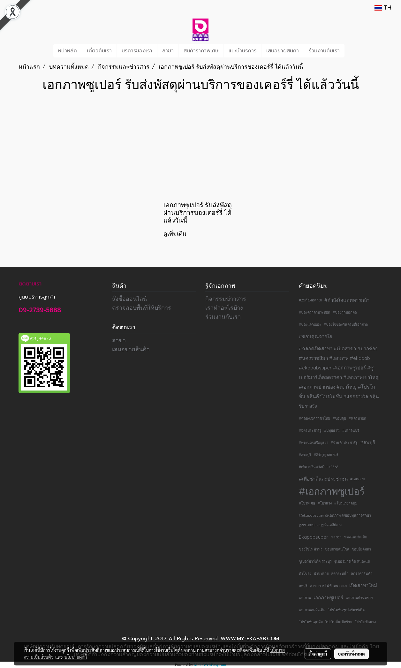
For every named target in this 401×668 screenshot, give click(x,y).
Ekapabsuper (313, 537)
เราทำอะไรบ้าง (224, 307)
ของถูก (336, 537)
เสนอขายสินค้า (282, 51)
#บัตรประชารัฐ (310, 430)
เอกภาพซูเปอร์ (328, 598)
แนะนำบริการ (242, 51)
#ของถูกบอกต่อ (345, 312)
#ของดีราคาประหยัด (314, 312)
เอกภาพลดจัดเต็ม (312, 610)
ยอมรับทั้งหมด (351, 654)
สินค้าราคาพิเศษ (201, 51)
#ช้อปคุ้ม (339, 418)
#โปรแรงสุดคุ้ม (345, 503)
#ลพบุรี (367, 442)
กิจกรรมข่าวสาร (225, 298)
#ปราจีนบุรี (350, 430)
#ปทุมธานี (332, 430)
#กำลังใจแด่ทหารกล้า (346, 300)
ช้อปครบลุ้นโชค (337, 549)
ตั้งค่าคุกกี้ (318, 654)
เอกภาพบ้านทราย (359, 598)
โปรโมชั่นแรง (365, 622)
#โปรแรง (325, 503)
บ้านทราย (321, 573)
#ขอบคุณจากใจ (315, 336)
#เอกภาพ (357, 479)
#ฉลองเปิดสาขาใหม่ (314, 418)
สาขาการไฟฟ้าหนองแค (328, 585)
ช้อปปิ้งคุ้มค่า (361, 549)
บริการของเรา (137, 51)
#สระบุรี (305, 454)
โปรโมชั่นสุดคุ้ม (311, 622)
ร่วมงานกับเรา (324, 51)
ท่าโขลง (305, 573)
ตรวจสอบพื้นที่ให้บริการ (141, 307)
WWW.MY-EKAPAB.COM (250, 638)
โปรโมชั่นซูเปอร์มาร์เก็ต (346, 610)
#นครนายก (357, 418)
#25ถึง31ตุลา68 (310, 300)
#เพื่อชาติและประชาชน (323, 479)
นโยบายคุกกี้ (75, 657)
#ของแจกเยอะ (310, 324)
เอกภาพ (305, 598)
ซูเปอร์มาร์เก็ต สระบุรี (315, 561)
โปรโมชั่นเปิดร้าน (338, 622)
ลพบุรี (303, 585)
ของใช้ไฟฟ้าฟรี (310, 549)
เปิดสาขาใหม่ (363, 585)
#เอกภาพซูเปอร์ (332, 491)
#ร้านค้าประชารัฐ (344, 442)
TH (383, 7)
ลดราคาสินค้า (361, 573)
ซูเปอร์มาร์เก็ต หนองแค (352, 561)
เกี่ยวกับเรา (99, 51)
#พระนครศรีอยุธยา (313, 442)
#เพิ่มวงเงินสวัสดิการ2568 (318, 467)
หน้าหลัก (67, 51)
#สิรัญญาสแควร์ (326, 454)
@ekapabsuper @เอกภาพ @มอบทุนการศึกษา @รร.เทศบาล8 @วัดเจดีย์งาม (335, 520)
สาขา (168, 51)
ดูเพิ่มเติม (175, 233)
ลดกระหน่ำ (339, 573)
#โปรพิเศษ (307, 503)
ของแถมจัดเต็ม (355, 537)
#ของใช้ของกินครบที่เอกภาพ (346, 324)
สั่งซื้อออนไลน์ (129, 298)
